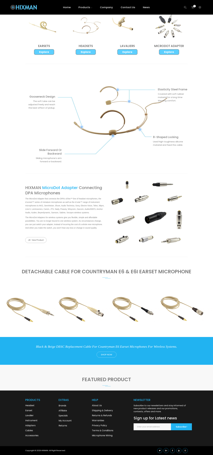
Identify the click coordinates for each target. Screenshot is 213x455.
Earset (28, 410)
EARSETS (44, 46)
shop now (106, 354)
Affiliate (63, 410)
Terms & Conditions (102, 430)
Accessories (31, 435)
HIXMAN (44, 450)
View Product (38, 240)
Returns (63, 425)
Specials (63, 415)
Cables (29, 430)
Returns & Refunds (102, 415)
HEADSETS (86, 46)
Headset (29, 405)
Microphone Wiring (102, 435)
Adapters (30, 425)
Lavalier (29, 415)
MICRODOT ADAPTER (169, 46)
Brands (62, 405)
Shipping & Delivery (102, 410)
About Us (97, 405)
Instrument (31, 420)
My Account (65, 420)
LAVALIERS (127, 46)
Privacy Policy (99, 425)
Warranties (98, 420)
